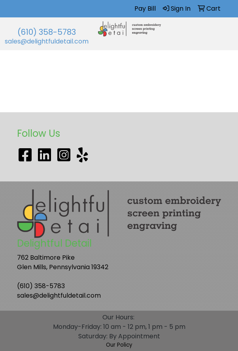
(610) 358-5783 (46, 32)
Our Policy (119, 345)
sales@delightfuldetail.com (47, 41)
